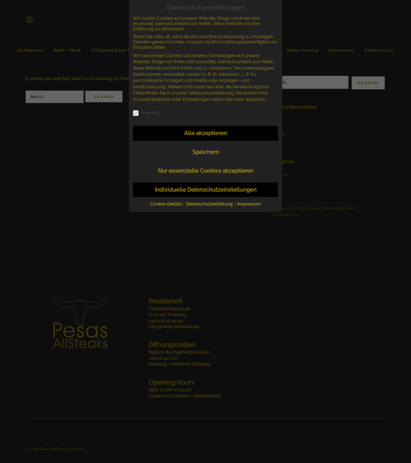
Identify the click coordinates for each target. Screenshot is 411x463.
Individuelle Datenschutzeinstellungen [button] (206, 189)
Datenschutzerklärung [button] (210, 204)
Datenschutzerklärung (211, 93)
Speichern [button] (205, 152)
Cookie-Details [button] (166, 204)
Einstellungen (196, 99)
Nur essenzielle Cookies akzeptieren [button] (205, 170)
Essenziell (146, 112)
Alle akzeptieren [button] (205, 133)
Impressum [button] (249, 204)
